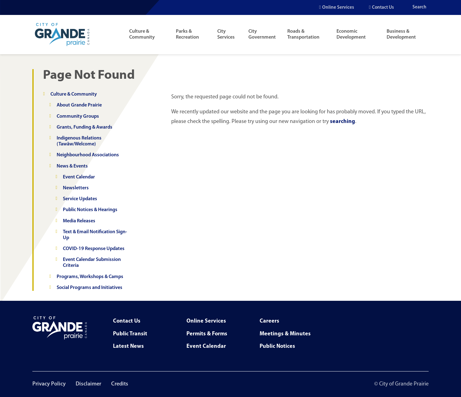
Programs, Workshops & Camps (90, 276)
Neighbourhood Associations (88, 155)
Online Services (338, 7)
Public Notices (277, 346)
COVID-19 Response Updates (94, 248)
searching (342, 122)
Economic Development (351, 34)
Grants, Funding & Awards (84, 127)
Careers (269, 321)
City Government (262, 34)
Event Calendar (79, 177)
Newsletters (76, 188)
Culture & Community (142, 34)
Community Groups (78, 116)
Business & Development (401, 34)
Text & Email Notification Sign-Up (95, 234)
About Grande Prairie (79, 105)
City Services (226, 34)
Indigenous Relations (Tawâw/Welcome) (79, 141)
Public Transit (130, 334)
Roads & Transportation (303, 34)
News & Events (72, 166)
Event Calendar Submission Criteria (92, 262)
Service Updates (80, 198)
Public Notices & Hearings (90, 209)
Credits (119, 384)
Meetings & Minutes (285, 334)
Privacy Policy (49, 384)
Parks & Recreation (187, 34)
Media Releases (79, 221)
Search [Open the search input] (419, 7)
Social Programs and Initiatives (89, 287)
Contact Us (383, 7)
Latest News (128, 346)
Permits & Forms (206, 334)
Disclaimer (88, 384)
